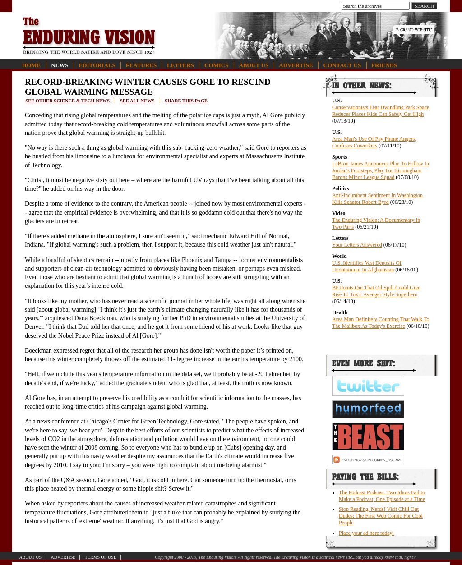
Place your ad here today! (366, 533)
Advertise (296, 65)
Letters (180, 65)
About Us (253, 65)
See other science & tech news (67, 100)
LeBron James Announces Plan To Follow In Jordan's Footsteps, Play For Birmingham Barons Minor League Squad (380, 170)
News (59, 65)
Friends (384, 65)
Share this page (186, 100)
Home (31, 65)
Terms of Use (100, 557)
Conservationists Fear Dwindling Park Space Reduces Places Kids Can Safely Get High (380, 110)
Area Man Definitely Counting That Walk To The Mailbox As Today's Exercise (381, 322)
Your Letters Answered (357, 245)
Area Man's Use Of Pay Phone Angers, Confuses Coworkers (374, 142)
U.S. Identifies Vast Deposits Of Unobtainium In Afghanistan (367, 266)
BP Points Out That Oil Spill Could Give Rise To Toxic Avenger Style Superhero (376, 291)
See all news (137, 100)
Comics (216, 65)
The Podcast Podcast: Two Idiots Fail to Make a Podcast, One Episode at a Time (382, 495)
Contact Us (342, 65)
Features (141, 65)
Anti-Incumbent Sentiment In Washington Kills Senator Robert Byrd (377, 198)
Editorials (97, 65)
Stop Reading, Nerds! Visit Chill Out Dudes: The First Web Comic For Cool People (381, 516)
